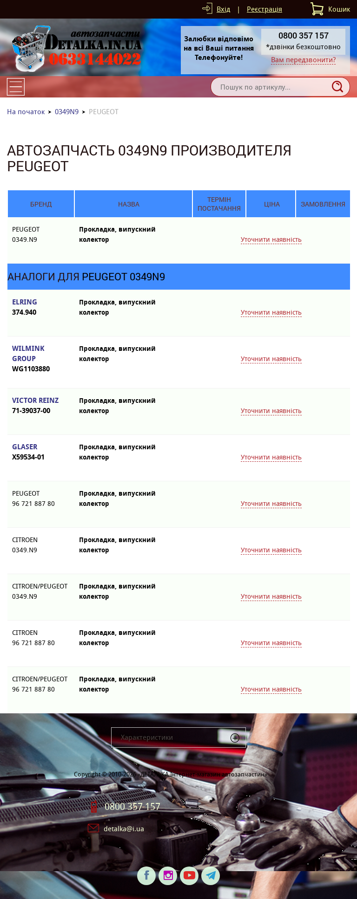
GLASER (41, 452)
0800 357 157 (132, 807)
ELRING (41, 307)
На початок (26, 111)
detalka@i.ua (124, 828)
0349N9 (67, 111)
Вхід (223, 9)
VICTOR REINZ (41, 406)
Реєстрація (264, 9)
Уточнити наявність (271, 239)
